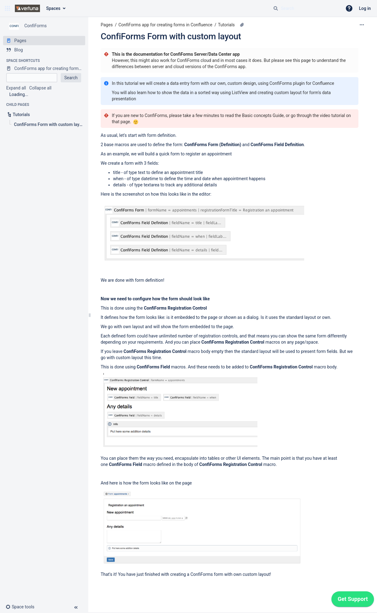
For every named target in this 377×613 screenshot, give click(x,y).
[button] (7, 8)
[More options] (362, 24)
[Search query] (305, 8)
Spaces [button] (53, 8)
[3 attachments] (241, 24)
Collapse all (40, 87)
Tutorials (226, 24)
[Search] (275, 8)
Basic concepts (256, 115)
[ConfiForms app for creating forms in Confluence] (44, 68)
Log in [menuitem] (365, 8)
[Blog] (44, 49)
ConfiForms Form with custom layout (171, 36)
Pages (107, 24)
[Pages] (44, 40)
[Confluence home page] (27, 8)
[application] (352, 600)
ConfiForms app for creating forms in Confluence (165, 24)
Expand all (16, 87)
